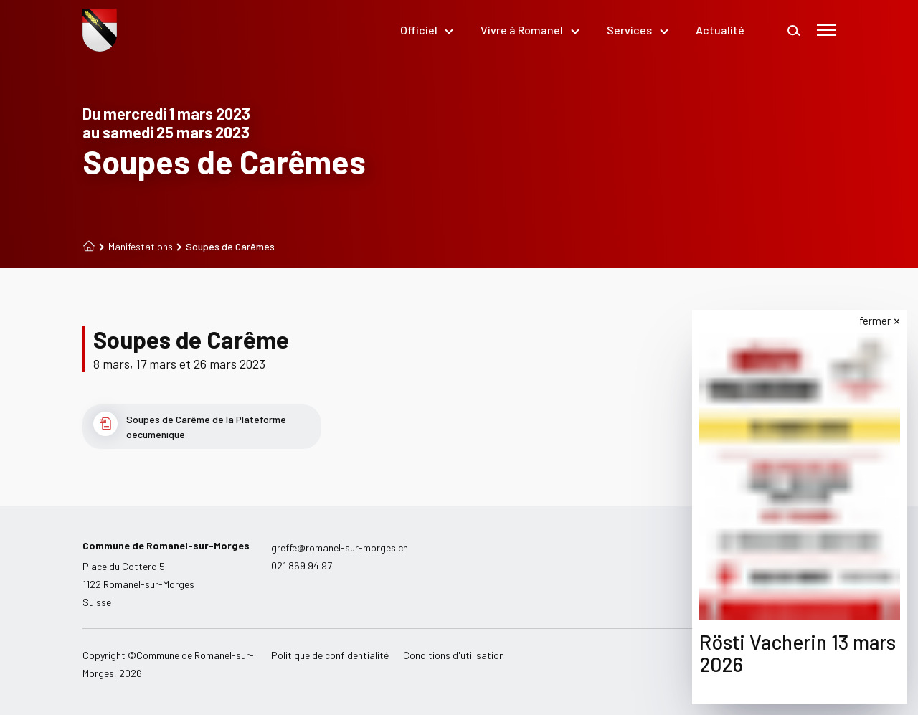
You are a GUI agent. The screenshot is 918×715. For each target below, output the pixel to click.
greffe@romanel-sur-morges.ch (339, 547)
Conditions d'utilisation (453, 655)
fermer (877, 320)
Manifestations (136, 247)
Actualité (720, 30)
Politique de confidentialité (330, 655)
